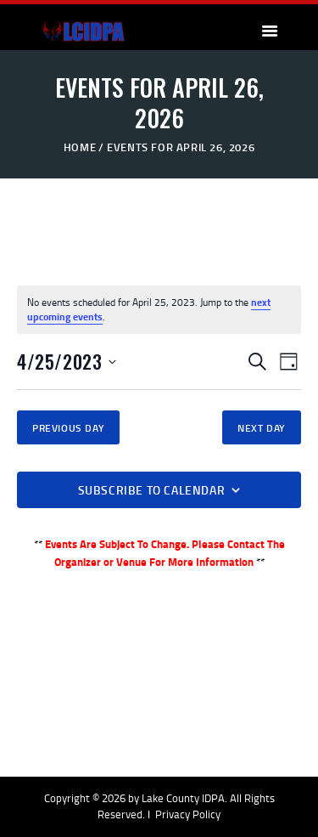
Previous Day (68, 428)
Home (80, 147)
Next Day (261, 428)
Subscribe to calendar (152, 490)
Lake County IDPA (183, 798)
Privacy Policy (187, 814)
